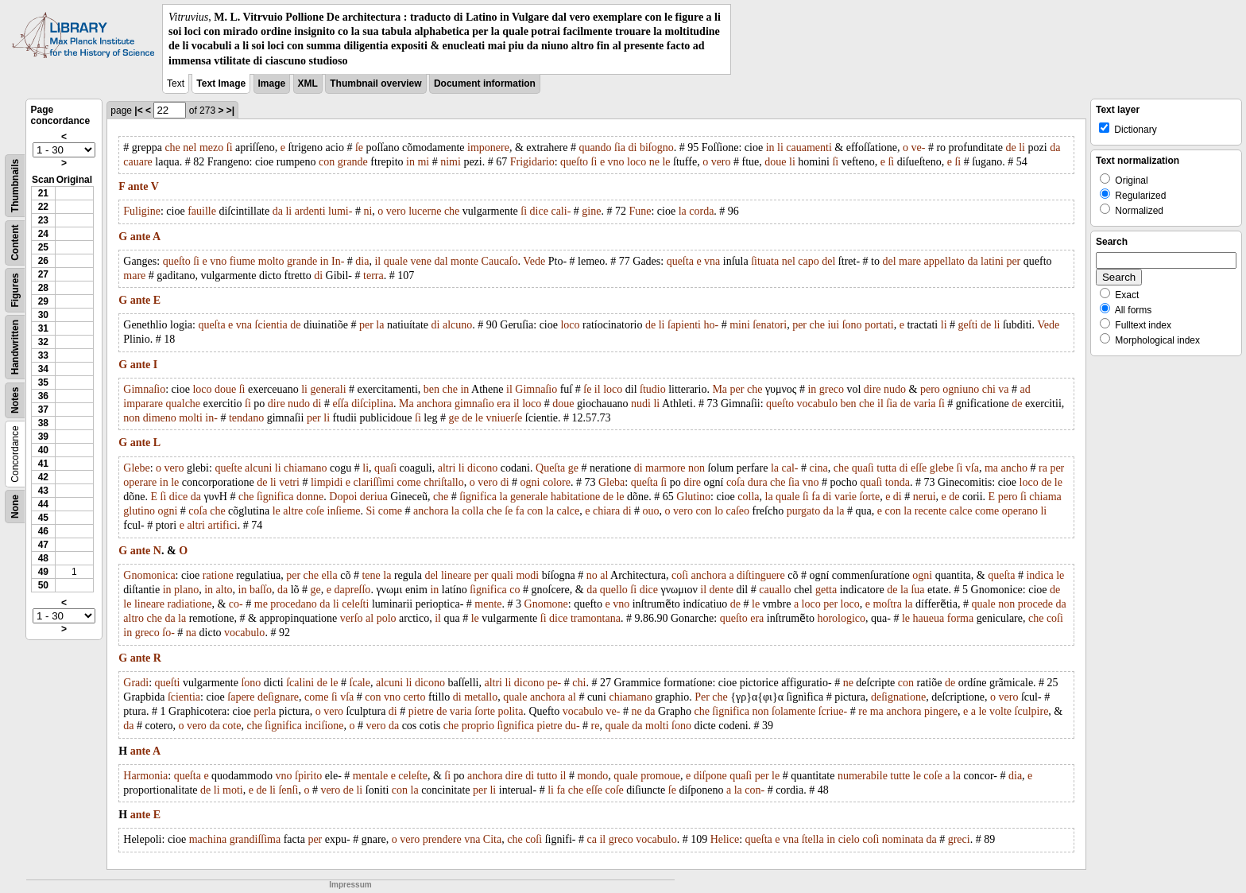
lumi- (340, 211)
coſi (679, 575)
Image (272, 83)
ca (592, 839)
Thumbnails (15, 185)
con (327, 162)
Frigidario (532, 162)
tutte (900, 776)
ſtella (813, 839)
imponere (488, 147)
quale (396, 261)
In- (337, 261)
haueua (929, 618)
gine (591, 211)
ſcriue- (833, 711)
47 (43, 544)
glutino (139, 511)
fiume (243, 261)
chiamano (305, 468)
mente (487, 604)
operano (1020, 511)
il (377, 261)
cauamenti (809, 147)
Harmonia (145, 776)
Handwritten (15, 347)
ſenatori (770, 325)
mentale (370, 776)
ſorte (869, 497)
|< (138, 110)
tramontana (596, 618)
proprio (478, 726)
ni (367, 211)
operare (140, 482)
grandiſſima (255, 839)
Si (371, 511)
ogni (530, 482)
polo (387, 618)
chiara (606, 511)
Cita (492, 839)
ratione (218, 575)
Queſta (550, 468)
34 (43, 369)
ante (138, 186)
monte (464, 261)
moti (232, 790)
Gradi (136, 683)
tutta (886, 468)
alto (224, 590)
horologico (841, 618)
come (408, 482)
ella (330, 575)
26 (43, 260)
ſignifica (275, 497)
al (604, 575)
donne (309, 497)
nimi (450, 162)
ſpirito (308, 776)
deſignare (278, 697)
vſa (972, 468)
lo (718, 511)
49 (43, 571)
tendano (246, 418)
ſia (619, 147)
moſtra (887, 604)
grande (353, 162)
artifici (222, 525)
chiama (1045, 497)
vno (616, 162)
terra (373, 275)
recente (930, 511)
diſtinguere (761, 575)
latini (992, 261)
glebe (942, 468)
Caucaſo (500, 261)
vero (721, 162)
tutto (547, 776)
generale (529, 497)
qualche (183, 404)
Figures (15, 290)
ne (654, 162)
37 (43, 409)
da (1055, 147)
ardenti (310, 211)
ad (1025, 389)
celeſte (413, 776)
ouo (651, 511)
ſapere (240, 697)
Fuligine (142, 211)
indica (1039, 575)
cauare (138, 162)
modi (527, 575)
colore (557, 482)
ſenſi (288, 790)
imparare (143, 404)
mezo (211, 147)
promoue (660, 776)
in (770, 147)
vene (421, 261)
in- (211, 418)
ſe (359, 147)
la (683, 211)
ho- (711, 325)
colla (748, 497)
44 (43, 504)
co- (236, 604)
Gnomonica (149, 575)
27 (43, 274)
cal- (790, 468)
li (780, 147)
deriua (374, 497)
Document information (485, 83)
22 (43, 206)
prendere (442, 839)
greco (831, 389)
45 (43, 517)
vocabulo (817, 404)
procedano (293, 604)
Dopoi (343, 497)
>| (230, 110)
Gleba (611, 482)
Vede (534, 261)
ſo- (168, 633)
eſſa (340, 404)
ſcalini (300, 683)
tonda (897, 482)
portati (879, 325)
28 (43, 287)
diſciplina (372, 404)
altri (447, 468)
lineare (456, 575)
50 (43, 585)
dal (440, 261)
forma (960, 618)
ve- (918, 147)
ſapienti (684, 325)
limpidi (326, 482)
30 (43, 314)
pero (930, 389)
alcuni (258, 468)
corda (701, 211)
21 (43, 193)
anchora (433, 404)
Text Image (221, 83)
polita (510, 711)
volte (1000, 711)
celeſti (355, 604)
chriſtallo (444, 482)
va (1003, 389)
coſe (315, 511)
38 (43, 423)
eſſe (919, 468)
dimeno (159, 418)
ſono (852, 325)
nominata (902, 839)
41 (43, 463)
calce (567, 511)
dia (362, 261)
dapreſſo (353, 590)
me (261, 604)
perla (264, 711)
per (1013, 261)
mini (739, 325)
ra (1043, 468)
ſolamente (793, 711)
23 (43, 220)
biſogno (657, 147)
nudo (895, 389)
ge (453, 418)
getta (826, 590)
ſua (917, 590)
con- (754, 790)
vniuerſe (504, 418)
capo (808, 261)
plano (186, 590)
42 (43, 477)
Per (702, 697)
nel (189, 147)
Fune (640, 211)
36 (43, 396)
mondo (592, 776)
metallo (480, 697)
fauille (202, 211)
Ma (719, 389)
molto (271, 261)
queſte (228, 468)
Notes (15, 399)
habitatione (575, 497)
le (666, 162)
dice (539, 211)
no (592, 575)
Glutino (693, 497)
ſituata (765, 261)
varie (845, 497)
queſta (680, 261)
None (15, 506)
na (191, 633)
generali (328, 389)
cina (818, 468)
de (1011, 147)
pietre (421, 711)
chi (989, 389)
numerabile (863, 776)
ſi (229, 147)
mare (910, 261)
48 (43, 558)
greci (959, 839)
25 (43, 247)
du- (572, 726)
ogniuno (960, 389)
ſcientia (271, 325)
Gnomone (546, 604)
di (633, 147)
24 (43, 233)
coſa (735, 482)
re (862, 711)
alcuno (457, 325)
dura (758, 482)
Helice (725, 839)
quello (614, 590)
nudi (641, 404)
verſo (351, 618)
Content (15, 242)
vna (712, 261)
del (828, 261)
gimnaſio (474, 404)
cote (231, 726)
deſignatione (898, 697)
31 (43, 328)
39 (43, 436)
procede (1035, 604)
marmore (665, 468)
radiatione (189, 604)
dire (872, 389)
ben (431, 389)
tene (371, 575)
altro (133, 618)
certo (415, 697)
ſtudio (653, 389)
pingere (941, 711)
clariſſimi (374, 482)
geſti (968, 325)
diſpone (710, 776)
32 (43, 341)
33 (43, 355)
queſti (167, 683)
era (503, 404)
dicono (482, 468)
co (514, 590)
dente (721, 590)
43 (43, 490)
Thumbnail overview (375, 83)
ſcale (360, 683)
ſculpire (1032, 711)
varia (925, 404)
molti (191, 418)
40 (43, 450)
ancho (1014, 468)
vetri (289, 482)
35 (43, 382)
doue (775, 162)
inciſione (324, 726)
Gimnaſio (144, 389)
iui (833, 325)
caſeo (738, 511)
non (131, 418)
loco (636, 162)
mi (423, 162)
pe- (554, 683)
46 (43, 531)
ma (991, 468)
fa (815, 497)
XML (308, 83)
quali (502, 575)
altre (293, 511)
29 (43, 301)
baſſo (261, 590)
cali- (561, 211)
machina (207, 839)
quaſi (385, 468)
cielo (849, 839)
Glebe (136, 468)
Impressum (350, 884)
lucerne (424, 211)
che (172, 147)
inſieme (344, 511)
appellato (944, 261)
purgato (804, 511)
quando (594, 147)
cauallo (775, 590)
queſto (574, 162)
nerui (924, 497)
